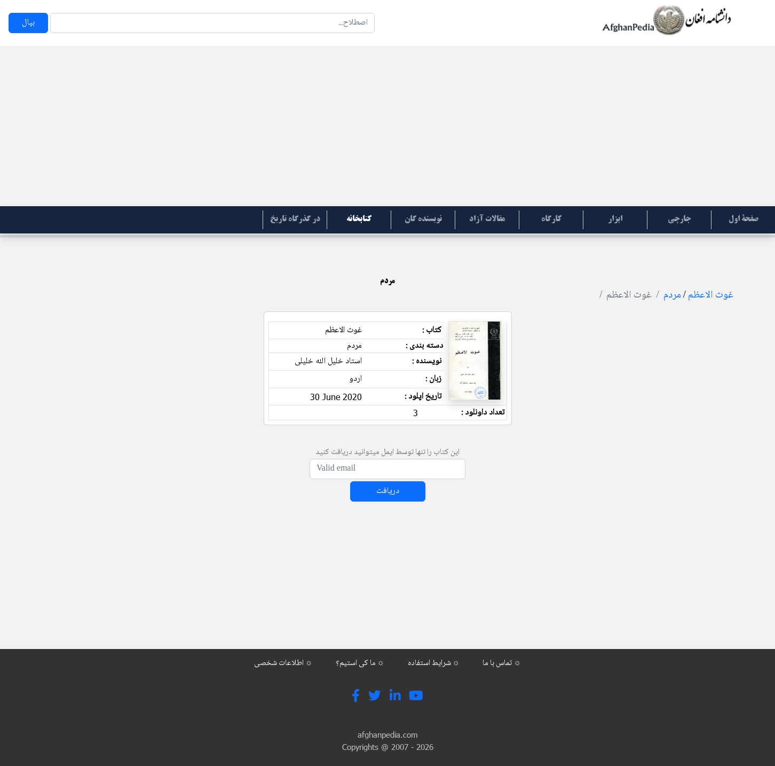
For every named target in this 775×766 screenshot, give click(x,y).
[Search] (212, 23)
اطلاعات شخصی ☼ (283, 663)
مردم (672, 295)
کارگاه (551, 219)
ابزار (615, 219)
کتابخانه (358, 219)
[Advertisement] (387, 126)
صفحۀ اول (743, 219)
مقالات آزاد (487, 219)
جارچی (679, 219)
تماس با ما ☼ (502, 663)
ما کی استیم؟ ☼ (360, 663)
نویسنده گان (423, 219)
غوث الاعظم (710, 295)
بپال (28, 22)
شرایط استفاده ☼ (434, 663)
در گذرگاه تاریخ (295, 219)
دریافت (387, 491)
